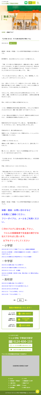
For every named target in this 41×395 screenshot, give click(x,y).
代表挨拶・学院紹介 (15, 381)
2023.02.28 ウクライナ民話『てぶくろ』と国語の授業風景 (18, 249)
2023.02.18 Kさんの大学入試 (10, 289)
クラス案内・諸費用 (15, 385)
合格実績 (12, 387)
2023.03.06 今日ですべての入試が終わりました (15, 286)
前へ (15, 300)
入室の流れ (13, 383)
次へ (26, 300)
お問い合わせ (26, 387)
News (24, 385)
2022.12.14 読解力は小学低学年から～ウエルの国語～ (17, 256)
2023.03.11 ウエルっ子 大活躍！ (11, 270)
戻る (20, 300)
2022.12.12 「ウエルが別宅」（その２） (13, 291)
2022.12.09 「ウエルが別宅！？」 (11, 294)
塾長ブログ (26, 383)
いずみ (25, 378)
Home (3, 32)
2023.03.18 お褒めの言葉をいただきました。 (14, 267)
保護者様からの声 (28, 381)
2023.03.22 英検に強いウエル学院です (13, 265)
